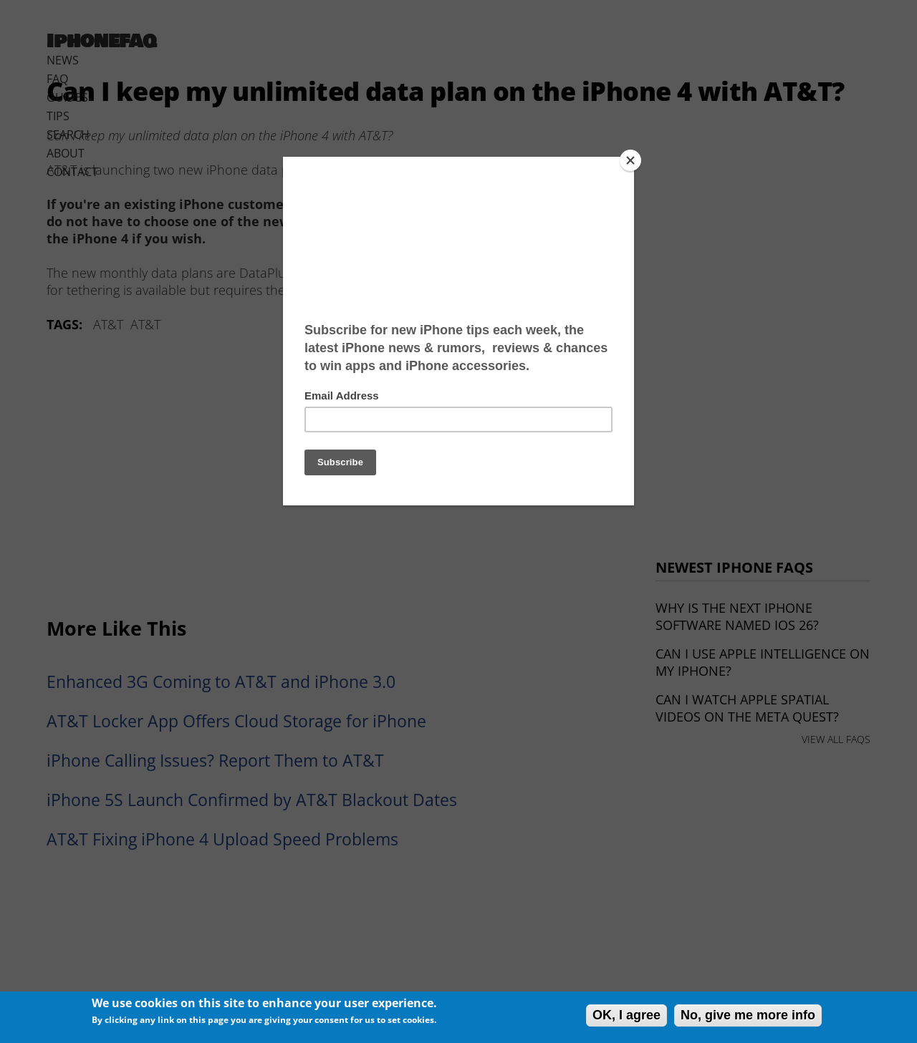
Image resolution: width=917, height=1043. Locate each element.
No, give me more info (748, 1015)
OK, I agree (626, 1015)
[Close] (630, 160)
